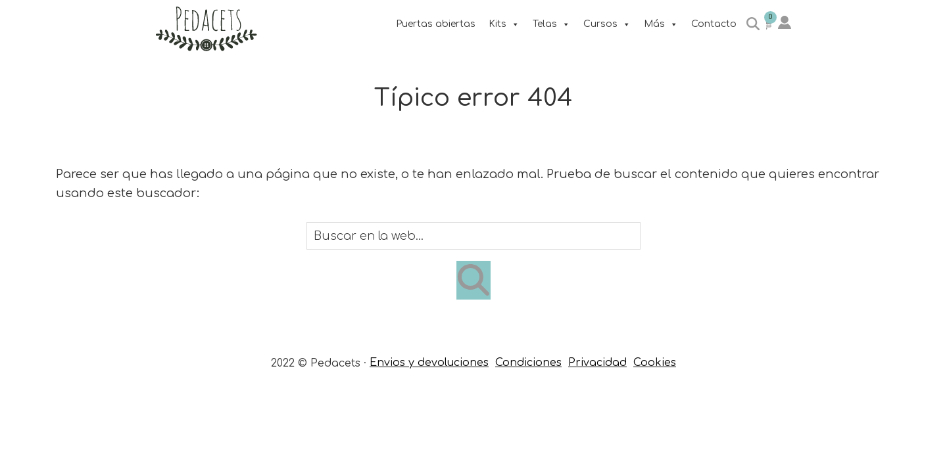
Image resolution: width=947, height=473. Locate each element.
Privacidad (597, 363)
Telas (551, 24)
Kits (504, 24)
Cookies (654, 363)
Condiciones (528, 363)
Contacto (714, 24)
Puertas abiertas (435, 24)
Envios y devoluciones (429, 363)
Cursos (607, 24)
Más (661, 24)
